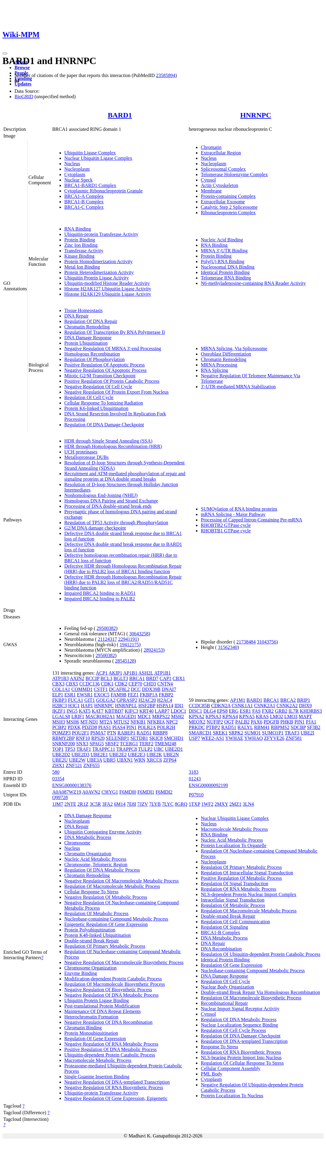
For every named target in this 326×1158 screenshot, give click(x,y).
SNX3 (82, 743)
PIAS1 (104, 727)
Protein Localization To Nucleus (232, 1095)
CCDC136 (89, 683)
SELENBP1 (117, 738)
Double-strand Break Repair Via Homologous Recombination (260, 992)
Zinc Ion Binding (80, 245)
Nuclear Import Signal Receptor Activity (240, 1008)
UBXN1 (125, 760)
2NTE (70, 804)
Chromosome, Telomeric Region (95, 864)
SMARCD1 (200, 732)
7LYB (155, 804)
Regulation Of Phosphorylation (94, 359)
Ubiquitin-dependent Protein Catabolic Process (109, 1054)
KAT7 (98, 711)
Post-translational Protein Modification (102, 1005)
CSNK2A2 (287, 705)
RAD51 (144, 732)
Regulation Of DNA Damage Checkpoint (104, 424)
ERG (233, 711)
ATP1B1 (162, 673)
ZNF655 (91, 765)
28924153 (153, 650)
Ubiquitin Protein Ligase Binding (96, 1000)
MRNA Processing (219, 364)
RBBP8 (160, 732)
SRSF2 (112, 743)
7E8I (131, 804)
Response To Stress (219, 1046)
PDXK (74, 727)
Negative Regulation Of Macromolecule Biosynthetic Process (124, 962)
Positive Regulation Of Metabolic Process (241, 878)
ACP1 (101, 673)
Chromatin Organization (87, 853)
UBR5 (109, 760)
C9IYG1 (109, 792)
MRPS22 (161, 716)
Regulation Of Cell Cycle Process (233, 1030)
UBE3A (94, 760)
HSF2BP (146, 705)
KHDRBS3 (311, 711)
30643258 (139, 633)
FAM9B (118, 694)
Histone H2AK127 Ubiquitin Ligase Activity (107, 288)
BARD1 (120, 115)
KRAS (262, 716)
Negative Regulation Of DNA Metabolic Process (111, 995)
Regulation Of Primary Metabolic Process (104, 946)
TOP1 (58, 749)
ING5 (71, 711)
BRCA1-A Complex (84, 196)
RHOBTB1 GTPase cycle (226, 530)
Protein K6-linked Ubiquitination (96, 408)
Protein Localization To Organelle (233, 845)
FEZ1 (133, 694)
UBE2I (307, 732)
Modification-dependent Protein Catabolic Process (113, 978)
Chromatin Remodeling (87, 326)
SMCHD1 (174, 738)
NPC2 (172, 721)
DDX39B (151, 689)
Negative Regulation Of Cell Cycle (98, 386)
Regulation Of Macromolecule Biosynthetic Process (114, 984)
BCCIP (92, 678)
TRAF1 (83, 749)
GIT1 (90, 700)
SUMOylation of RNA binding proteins (239, 508)
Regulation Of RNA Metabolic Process (238, 889)
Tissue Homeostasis (83, 310)
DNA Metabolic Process (87, 837)
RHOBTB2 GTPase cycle (226, 525)
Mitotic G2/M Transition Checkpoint (100, 375)
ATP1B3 (60, 678)
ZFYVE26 (274, 738)
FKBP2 (166, 694)
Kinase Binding (79, 256)
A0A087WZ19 (66, 792)
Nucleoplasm (77, 169)
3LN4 (248, 804)
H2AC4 (164, 700)
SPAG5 (96, 743)
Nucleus (72, 163)
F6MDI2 (163, 792)
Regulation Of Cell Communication (235, 921)
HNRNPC (255, 115)
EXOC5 (102, 694)
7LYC (168, 804)
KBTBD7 (114, 711)
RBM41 (262, 727)
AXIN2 (77, 678)
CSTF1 (101, 689)
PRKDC (197, 727)
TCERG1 (129, 743)
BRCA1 (137, 678)
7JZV (142, 804)
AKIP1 (115, 673)
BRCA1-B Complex (84, 201)
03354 (58, 778)
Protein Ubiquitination (86, 343)
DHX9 (305, 705)
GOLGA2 (105, 700)
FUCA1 (75, 700)
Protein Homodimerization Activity (98, 261)
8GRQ (181, 804)
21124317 (107, 639)
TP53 (70, 749)
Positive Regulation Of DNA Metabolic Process (110, 1049)
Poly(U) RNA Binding (222, 261)
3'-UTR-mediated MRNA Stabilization (238, 386)
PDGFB (271, 721)
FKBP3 (59, 700)
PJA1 (311, 721)
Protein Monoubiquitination (91, 1033)
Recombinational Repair (224, 1003)
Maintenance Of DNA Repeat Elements (102, 1011)
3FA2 (107, 804)
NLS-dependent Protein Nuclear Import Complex (248, 894)
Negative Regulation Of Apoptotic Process (105, 370)
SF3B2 (313, 727)
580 (55, 772)
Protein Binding (79, 239)
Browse (22, 67)
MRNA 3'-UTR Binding (224, 250)
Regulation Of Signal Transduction (234, 883)
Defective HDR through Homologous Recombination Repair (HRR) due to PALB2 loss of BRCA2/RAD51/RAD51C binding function (123, 582)
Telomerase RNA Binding (226, 277)
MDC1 (144, 716)
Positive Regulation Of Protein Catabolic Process (111, 381)
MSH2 (177, 716)
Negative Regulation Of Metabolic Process (105, 897)
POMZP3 (61, 732)
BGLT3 (120, 678)
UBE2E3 (136, 754)
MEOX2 (197, 721)
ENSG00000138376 (71, 785)
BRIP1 (303, 700)
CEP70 (135, 683)
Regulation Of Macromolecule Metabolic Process (112, 886)
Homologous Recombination (92, 353)
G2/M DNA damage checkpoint (95, 528)
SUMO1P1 (272, 732)
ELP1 (57, 694)
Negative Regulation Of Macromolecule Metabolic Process (121, 880)
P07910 (196, 794)
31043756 (266, 641)
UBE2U (60, 760)
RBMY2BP (63, 738)
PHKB (286, 721)
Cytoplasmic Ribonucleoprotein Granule (103, 190)
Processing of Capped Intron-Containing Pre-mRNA (251, 519)
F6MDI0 (127, 792)
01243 (195, 778)
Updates (22, 83)
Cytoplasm (74, 174)
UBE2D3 (80, 754)
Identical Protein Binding (225, 272)
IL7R (294, 711)
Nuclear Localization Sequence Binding (239, 1024)
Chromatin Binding (83, 1027)
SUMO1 (253, 732)
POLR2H (166, 727)
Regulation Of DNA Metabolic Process (102, 870)
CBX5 (72, 683)
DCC (136, 689)
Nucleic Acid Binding (222, 239)
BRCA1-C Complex (84, 207)
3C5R (95, 804)
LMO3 (291, 716)
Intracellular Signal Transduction (232, 899)
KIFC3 (131, 711)
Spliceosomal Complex (223, 169)
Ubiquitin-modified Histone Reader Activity (107, 283)
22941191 (127, 639)
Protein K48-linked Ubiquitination (97, 935)
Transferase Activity (84, 250)
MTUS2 (121, 721)
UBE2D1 (174, 749)
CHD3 (149, 683)
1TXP (194, 804)
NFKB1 (138, 721)
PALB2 (242, 721)
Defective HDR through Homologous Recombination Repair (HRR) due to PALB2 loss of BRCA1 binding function (123, 568)
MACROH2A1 (100, 716)
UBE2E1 (99, 754)
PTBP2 (213, 727)
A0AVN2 (91, 792)
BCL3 (106, 678)
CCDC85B (199, 705)
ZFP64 (170, 760)
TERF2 (146, 743)
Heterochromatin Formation (91, 1016)
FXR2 (268, 711)
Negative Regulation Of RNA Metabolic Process (111, 1044)
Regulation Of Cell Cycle (88, 397)
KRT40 (146, 711)
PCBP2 (59, 727)
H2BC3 (59, 705)
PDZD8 (89, 727)
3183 (193, 772)
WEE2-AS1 (212, 738)
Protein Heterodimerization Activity (99, 272)
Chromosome (77, 842)
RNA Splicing (214, 370)
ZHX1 (58, 765)
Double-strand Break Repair (91, 940)
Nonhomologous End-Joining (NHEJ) (101, 495)
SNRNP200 (63, 743)
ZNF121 (74, 765)
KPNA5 (247, 716)
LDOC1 (179, 711)
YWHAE (234, 738)
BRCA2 (288, 700)
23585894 (165, 75)
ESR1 (69, 694)
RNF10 (83, 738)
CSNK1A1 (242, 705)
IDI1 (179, 705)
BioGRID (23, 96)
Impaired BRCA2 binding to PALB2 (99, 598)
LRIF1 (77, 716)
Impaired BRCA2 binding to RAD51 (100, 593)
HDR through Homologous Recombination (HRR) (113, 446)
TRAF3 (292, 732)
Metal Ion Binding (82, 266)
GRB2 (281, 711)
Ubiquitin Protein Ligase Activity (96, 277)
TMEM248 (165, 743)
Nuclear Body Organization (227, 986)
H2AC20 (147, 700)
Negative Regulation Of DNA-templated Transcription (117, 1082)
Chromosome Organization (90, 967)
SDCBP (298, 727)
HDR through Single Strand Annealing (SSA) (108, 441)
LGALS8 (61, 716)
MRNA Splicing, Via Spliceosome (234, 348)
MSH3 (58, 721)
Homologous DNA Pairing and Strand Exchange (111, 500)
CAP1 (165, 678)
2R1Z (82, 804)
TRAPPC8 (126, 749)
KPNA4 (230, 716)
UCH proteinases (80, 451)
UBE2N (171, 754)
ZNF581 (294, 738)
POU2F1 (80, 732)
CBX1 (179, 678)
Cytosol (208, 179)
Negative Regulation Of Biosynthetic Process (108, 989)
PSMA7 (98, 732)
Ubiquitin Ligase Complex (90, 152)
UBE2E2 (118, 754)
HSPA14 (164, 705)
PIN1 (131, 727)
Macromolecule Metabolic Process (97, 1060)
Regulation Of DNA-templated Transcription (244, 1041)
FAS (256, 711)
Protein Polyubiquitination (89, 929)
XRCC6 (154, 760)
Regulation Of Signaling (224, 927)
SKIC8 (156, 738)
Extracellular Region (221, 152)
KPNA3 (213, 716)
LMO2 (276, 716)
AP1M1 (237, 700)
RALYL (245, 727)
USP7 (194, 738)
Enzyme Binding (80, 973)
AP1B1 (130, 673)
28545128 (124, 660)
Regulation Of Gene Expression (95, 1038)
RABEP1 (126, 732)
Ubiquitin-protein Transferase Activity (101, 234)
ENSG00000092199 (208, 785)
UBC (159, 749)
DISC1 (195, 711)
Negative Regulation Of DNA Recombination (108, 1022)
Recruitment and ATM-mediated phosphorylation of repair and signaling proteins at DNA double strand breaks (124, 476)
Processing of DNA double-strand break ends (108, 506)
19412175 (129, 644)
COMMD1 (81, 689)
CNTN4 (165, 683)
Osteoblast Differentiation (226, 353)
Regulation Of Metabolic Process (96, 913)
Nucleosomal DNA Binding (227, 266)
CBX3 (58, 683)
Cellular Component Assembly (230, 1068)
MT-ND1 (89, 721)
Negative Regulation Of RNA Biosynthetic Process (113, 1087)
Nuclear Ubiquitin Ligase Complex (98, 158)
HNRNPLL (126, 705)
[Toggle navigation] (4, 53)
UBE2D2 (61, 754)
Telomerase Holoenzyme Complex (234, 174)
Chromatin (211, 147)
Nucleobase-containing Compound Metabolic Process (116, 918)
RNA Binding (77, 228)
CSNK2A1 (264, 705)
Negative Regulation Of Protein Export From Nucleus (116, 392)
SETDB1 (139, 738)
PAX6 (257, 721)
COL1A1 (61, 689)
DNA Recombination (221, 948)
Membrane (211, 190)
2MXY (221, 804)
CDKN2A (221, 705)
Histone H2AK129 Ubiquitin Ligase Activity (107, 294)
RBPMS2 (280, 727)
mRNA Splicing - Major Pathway (233, 514)
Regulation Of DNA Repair (90, 321)
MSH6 (72, 721)
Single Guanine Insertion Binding (96, 1076)
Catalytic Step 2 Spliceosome (229, 207)
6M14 (120, 804)
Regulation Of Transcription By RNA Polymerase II (114, 332)
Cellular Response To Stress (91, 891)
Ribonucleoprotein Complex (228, 212)
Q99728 (60, 797)
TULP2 (145, 749)
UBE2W (77, 760)
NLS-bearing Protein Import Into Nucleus (241, 1057)
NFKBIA (156, 721)
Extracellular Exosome (223, 201)
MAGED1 (126, 716)
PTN (111, 732)
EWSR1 (85, 694)
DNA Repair (76, 315)
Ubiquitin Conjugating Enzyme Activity (103, 831)
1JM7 (57, 804)
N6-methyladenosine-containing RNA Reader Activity (253, 283)
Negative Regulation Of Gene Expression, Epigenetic (116, 1098)
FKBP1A (149, 694)
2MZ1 (235, 804)
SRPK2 (236, 732)
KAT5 (85, 711)
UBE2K (154, 754)
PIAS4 (118, 727)
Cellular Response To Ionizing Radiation (103, 402)
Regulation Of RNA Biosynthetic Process (241, 1052)
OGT (229, 721)
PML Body (211, 1073)
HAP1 (87, 705)
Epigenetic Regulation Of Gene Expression (106, 924)
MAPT (305, 716)
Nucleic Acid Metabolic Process (95, 859)
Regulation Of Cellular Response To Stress (242, 1063)
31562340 (227, 647)
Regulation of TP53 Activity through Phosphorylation (116, 522)
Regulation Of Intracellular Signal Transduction (247, 872)
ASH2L (145, 673)
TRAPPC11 (103, 749)
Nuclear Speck (78, 179)
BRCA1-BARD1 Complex (90, 185)
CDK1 (107, 683)
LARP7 (162, 711)
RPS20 (97, 738)
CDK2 (121, 683)
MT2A (105, 721)
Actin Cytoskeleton (219, 185)
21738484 (246, 641)
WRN (139, 760)
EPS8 (222, 711)
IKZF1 (59, 711)
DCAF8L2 (119, 689)
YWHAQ (253, 738)
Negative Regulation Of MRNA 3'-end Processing (112, 348)
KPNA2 (196, 716)
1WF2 (207, 804)
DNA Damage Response (87, 337)
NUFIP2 (214, 721)
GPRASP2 (127, 700)
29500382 (106, 628)
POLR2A (147, 727)
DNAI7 (169, 689)
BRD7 (152, 678)
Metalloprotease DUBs (86, 457)
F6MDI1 (145, 792)
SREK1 (220, 732)
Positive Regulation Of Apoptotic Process (104, 364)
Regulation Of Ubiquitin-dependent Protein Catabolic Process (260, 954)
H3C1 (74, 705)
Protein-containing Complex (228, 196)
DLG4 (209, 711)
